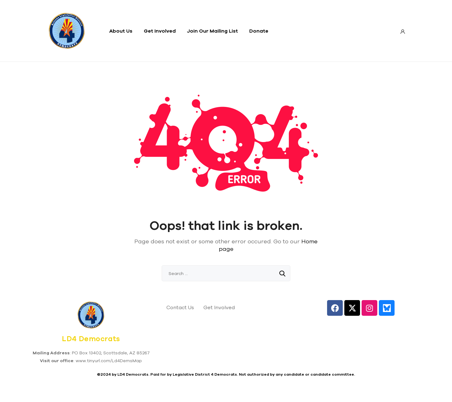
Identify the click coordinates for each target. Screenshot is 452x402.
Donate (258, 31)
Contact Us (180, 307)
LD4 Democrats (91, 339)
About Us (120, 31)
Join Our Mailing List (212, 31)
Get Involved (160, 31)
